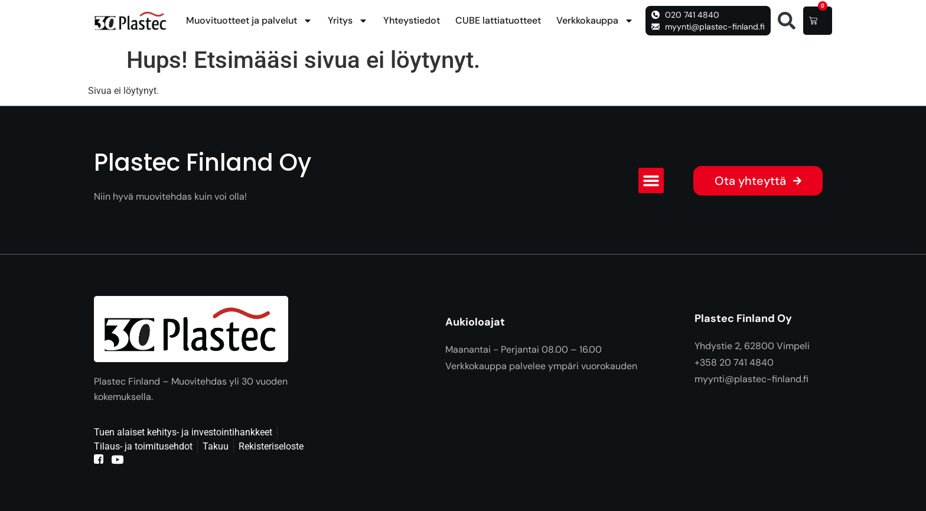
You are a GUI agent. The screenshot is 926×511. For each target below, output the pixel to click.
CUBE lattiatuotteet (498, 20)
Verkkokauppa (595, 21)
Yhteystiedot (411, 20)
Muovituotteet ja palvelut (249, 21)
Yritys (348, 21)
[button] (786, 21)
